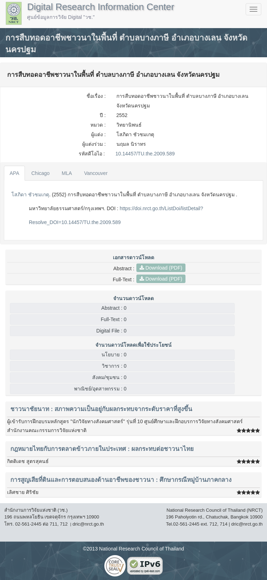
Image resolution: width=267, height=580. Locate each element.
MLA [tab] (67, 173)
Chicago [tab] (40, 173)
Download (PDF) (161, 268)
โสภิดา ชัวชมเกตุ (30, 194)
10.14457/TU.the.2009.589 (145, 153)
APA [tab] (14, 173)
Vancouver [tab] (96, 173)
